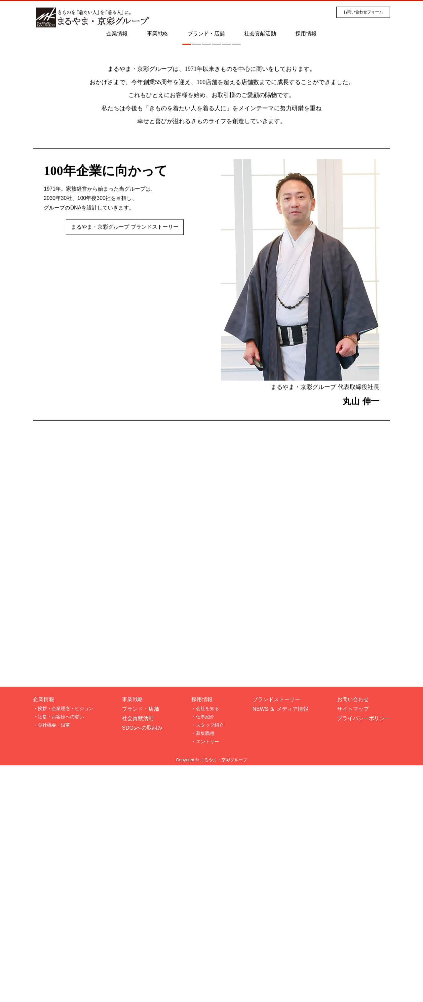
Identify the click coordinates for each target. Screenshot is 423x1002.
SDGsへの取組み (142, 964)
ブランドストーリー (276, 936)
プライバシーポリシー (363, 955)
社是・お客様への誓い (61, 953)
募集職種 (205, 970)
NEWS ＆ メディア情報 (280, 945)
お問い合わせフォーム (363, 12)
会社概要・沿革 (54, 961)
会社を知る (207, 945)
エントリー (207, 978)
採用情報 (306, 33)
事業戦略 (157, 33)
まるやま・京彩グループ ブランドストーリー (124, 465)
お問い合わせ (353, 936)
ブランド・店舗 (206, 33)
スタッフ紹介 (210, 961)
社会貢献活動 (260, 33)
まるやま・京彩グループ (223, 996)
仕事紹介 (205, 953)
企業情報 (117, 33)
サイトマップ (353, 945)
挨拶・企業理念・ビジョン (65, 945)
